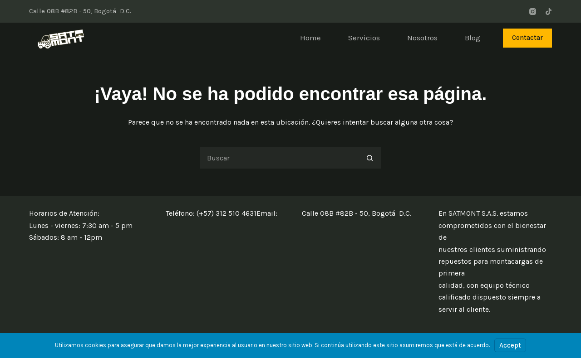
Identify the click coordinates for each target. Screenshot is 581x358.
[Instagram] (532, 11)
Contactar (527, 38)
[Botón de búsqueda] (370, 157)
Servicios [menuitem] (364, 37)
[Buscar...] (279, 157)
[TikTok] (548, 11)
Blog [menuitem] (472, 37)
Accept (510, 345)
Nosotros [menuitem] (422, 37)
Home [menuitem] (310, 37)
